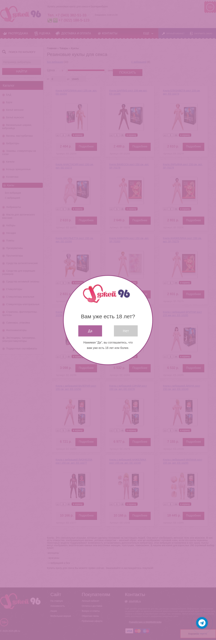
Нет (126, 330)
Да (90, 330)
